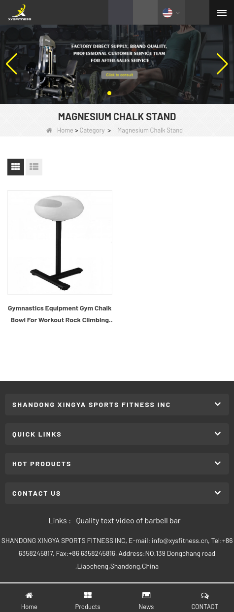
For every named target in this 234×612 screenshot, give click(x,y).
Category (92, 130)
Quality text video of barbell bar (128, 520)
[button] (109, 93)
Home (59, 130)
